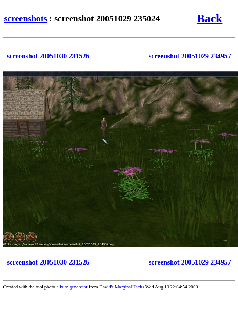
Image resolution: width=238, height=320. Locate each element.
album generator (72, 287)
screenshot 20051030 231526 (48, 56)
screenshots (25, 18)
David (105, 287)
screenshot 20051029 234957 (190, 56)
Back (209, 18)
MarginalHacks (129, 287)
